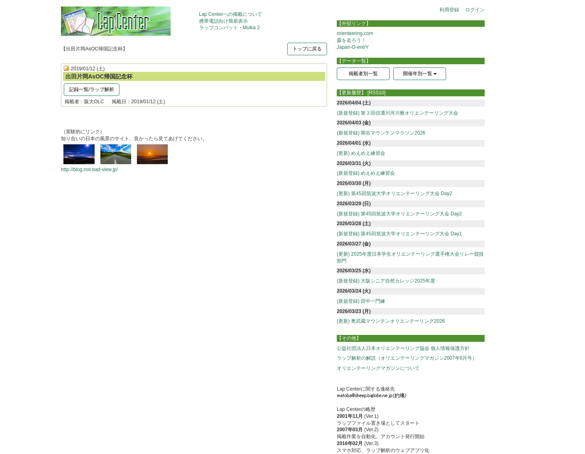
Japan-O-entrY (353, 47)
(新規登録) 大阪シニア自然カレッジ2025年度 (386, 281)
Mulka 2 (251, 27)
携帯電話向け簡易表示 (223, 21)
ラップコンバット (218, 27)
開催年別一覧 (420, 73)
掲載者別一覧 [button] (363, 73)
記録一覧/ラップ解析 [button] (91, 89)
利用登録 (449, 10)
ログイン (475, 10)
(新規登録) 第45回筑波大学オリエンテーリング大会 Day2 (399, 214)
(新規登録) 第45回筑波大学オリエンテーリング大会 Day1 (399, 234)
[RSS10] (376, 93)
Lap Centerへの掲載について (230, 14)
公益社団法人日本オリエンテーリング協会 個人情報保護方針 (403, 348)
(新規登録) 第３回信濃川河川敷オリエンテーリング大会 (397, 113)
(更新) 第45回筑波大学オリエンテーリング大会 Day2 (394, 193)
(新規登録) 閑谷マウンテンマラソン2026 (381, 133)
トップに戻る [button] (307, 49)
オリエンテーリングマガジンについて (378, 368)
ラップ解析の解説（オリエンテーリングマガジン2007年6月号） (407, 358)
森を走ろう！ (351, 40)
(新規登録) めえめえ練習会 (366, 173)
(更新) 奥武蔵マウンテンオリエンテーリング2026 (391, 321)
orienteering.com (355, 33)
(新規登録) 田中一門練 (361, 301)
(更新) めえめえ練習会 (361, 153)
